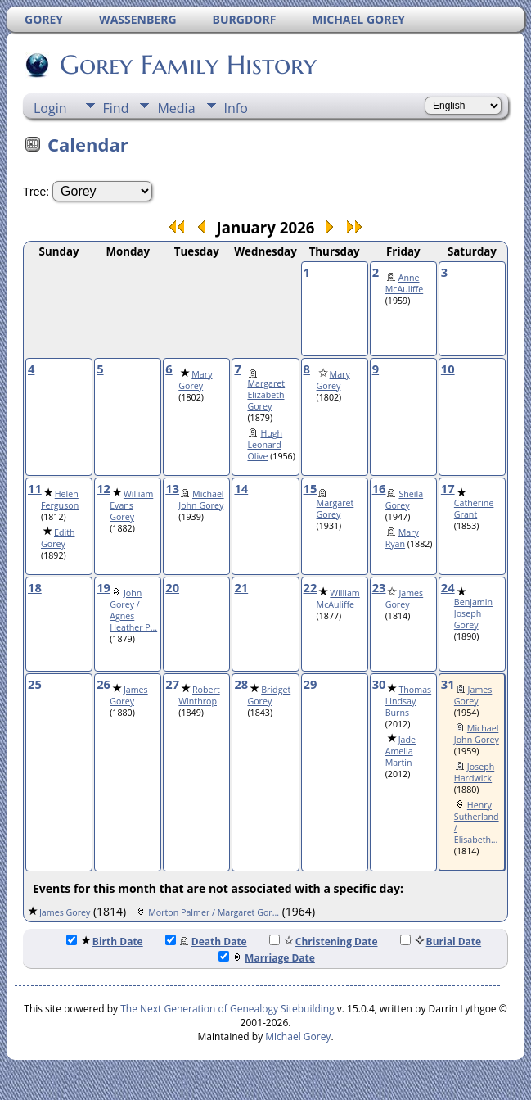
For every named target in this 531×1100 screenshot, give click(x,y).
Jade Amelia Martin (400, 751)
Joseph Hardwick (474, 772)
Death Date (206, 941)
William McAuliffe (338, 598)
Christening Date (323, 941)
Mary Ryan (402, 538)
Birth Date (104, 941)
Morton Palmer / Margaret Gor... (213, 912)
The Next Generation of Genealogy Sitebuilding (227, 1009)
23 (379, 587)
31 (448, 684)
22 (310, 587)
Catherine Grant (474, 508)
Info (236, 108)
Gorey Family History (187, 64)
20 (172, 587)
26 (103, 684)
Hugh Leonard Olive (264, 445)
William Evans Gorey (131, 505)
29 (310, 684)
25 (35, 684)
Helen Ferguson (60, 499)
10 (448, 368)
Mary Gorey (195, 380)
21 (241, 587)
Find (116, 108)
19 (103, 587)
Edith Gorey (57, 538)
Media (176, 108)
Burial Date (441, 941)
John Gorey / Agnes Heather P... (133, 610)
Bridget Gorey (268, 695)
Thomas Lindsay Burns (408, 701)
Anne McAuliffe (404, 283)
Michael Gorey (298, 1036)
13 (172, 488)
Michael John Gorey (200, 499)
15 (310, 488)
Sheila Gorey (404, 499)
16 (379, 488)
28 (241, 684)
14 (241, 488)
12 (103, 488)
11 (35, 488)
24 (448, 587)
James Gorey (404, 598)
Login (50, 108)
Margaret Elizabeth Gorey (266, 395)
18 (35, 587)
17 (448, 488)
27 (172, 684)
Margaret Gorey (335, 508)
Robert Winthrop (198, 695)
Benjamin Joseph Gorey (473, 613)
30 (379, 684)
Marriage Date (266, 958)
